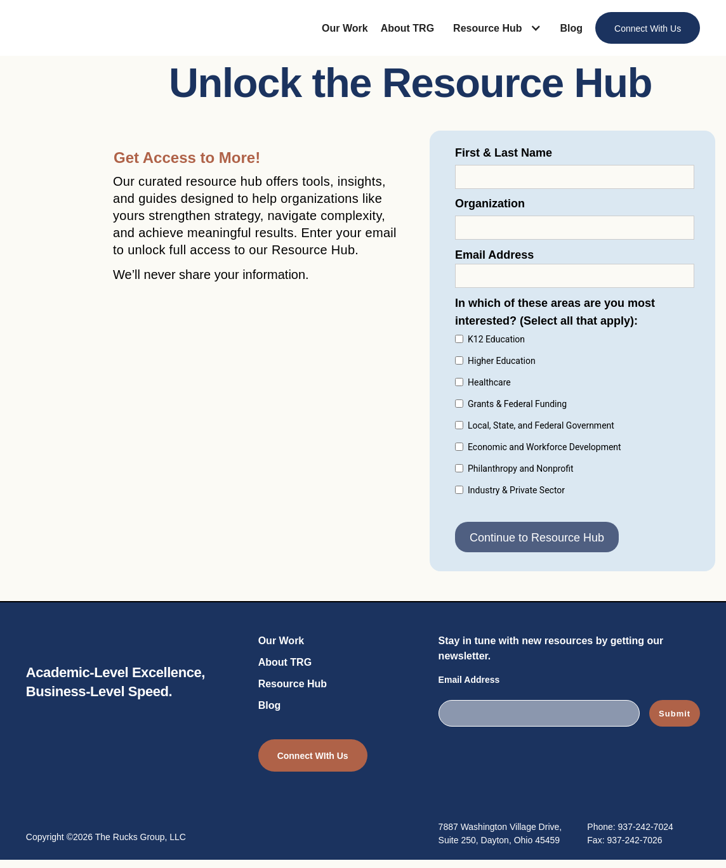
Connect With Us (647, 28)
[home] (75, 28)
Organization (490, 203)
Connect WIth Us (312, 756)
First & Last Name (503, 152)
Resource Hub (292, 683)
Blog (571, 28)
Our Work (345, 28)
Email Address (469, 680)
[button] (500, 28)
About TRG (407, 28)
